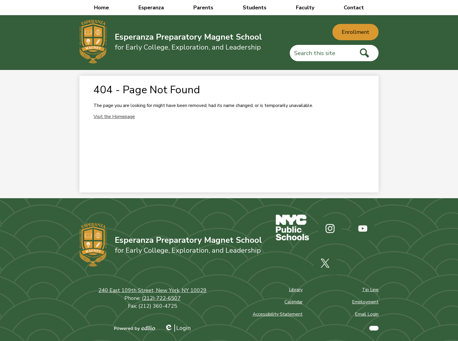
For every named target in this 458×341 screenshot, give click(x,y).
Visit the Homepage (114, 116)
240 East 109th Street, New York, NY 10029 (152, 290)
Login (177, 328)
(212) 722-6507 (161, 298)
